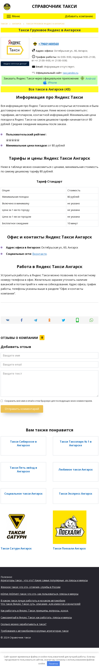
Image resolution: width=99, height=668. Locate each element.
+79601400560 (48, 44)
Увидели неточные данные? (15, 64)
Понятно (53, 663)
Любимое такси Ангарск (75, 469)
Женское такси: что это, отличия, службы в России (30, 587)
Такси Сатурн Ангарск (16, 548)
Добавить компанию (79, 16)
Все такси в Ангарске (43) (49, 89)
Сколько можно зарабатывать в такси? (23, 624)
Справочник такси (54, 6)
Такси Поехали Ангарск (69, 548)
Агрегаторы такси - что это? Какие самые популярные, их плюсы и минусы (44, 580)
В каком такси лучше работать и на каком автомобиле (33, 600)
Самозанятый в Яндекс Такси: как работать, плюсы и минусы (36, 617)
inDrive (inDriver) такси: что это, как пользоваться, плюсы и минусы (39, 593)
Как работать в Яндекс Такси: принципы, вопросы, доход (34, 610)
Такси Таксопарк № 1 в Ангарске (76, 443)
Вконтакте (39, 254)
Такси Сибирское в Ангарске (23, 443)
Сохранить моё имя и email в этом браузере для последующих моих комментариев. (48, 400)
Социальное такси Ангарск (23, 493)
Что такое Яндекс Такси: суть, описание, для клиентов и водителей (40, 603)
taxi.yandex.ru (70, 72)
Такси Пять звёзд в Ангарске (23, 469)
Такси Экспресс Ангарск (75, 493)
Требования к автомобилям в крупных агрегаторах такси (34, 630)
